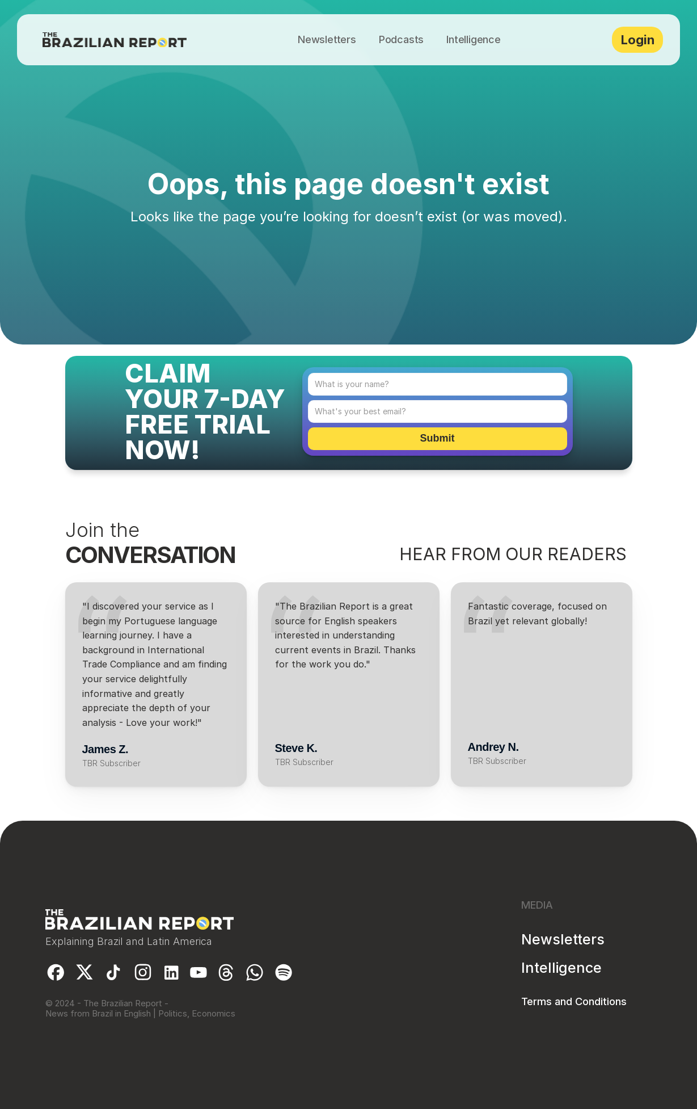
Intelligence (561, 967)
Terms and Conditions (574, 1001)
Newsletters (563, 939)
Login (637, 39)
